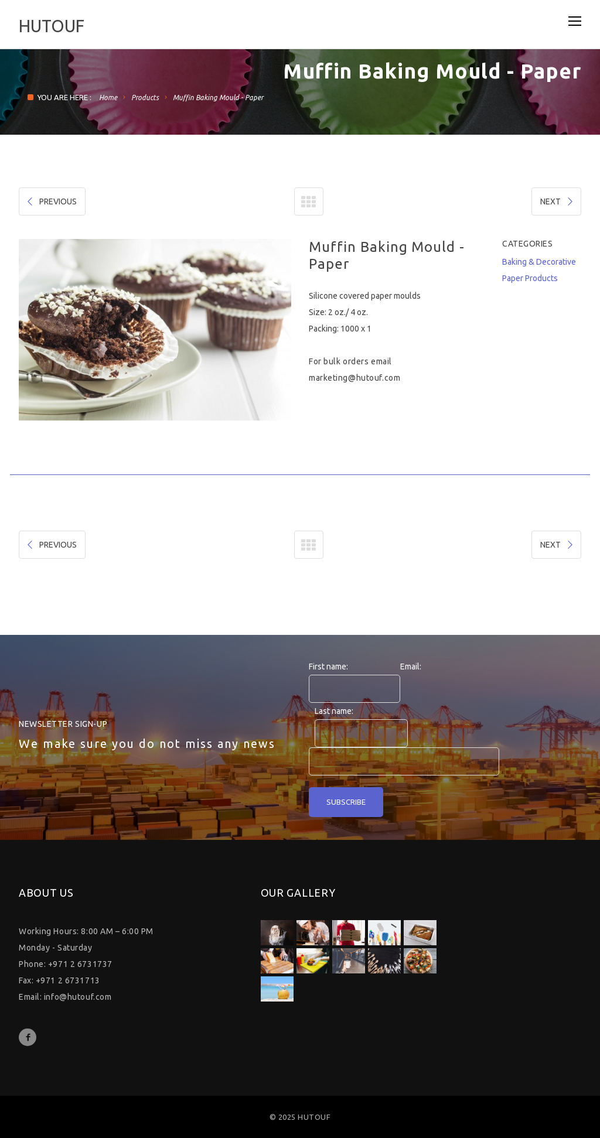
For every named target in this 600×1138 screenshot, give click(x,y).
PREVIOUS (51, 201)
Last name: (334, 711)
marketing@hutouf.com (354, 377)
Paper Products (530, 278)
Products (145, 97)
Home (108, 97)
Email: (410, 666)
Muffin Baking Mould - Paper (218, 97)
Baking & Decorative (539, 261)
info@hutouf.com (77, 997)
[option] (155, 330)
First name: (328, 666)
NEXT (557, 201)
